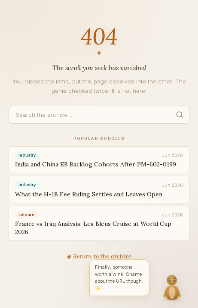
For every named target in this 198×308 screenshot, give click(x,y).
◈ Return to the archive (99, 256)
